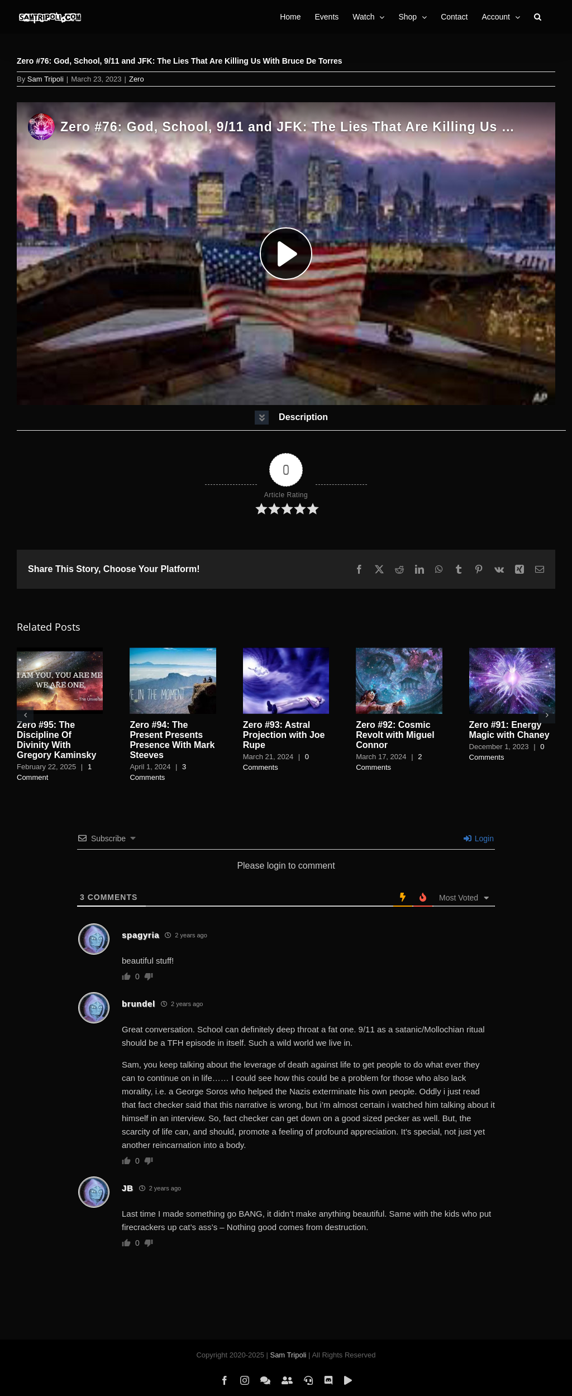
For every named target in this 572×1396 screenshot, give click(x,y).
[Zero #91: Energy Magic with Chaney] (512, 652)
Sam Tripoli (45, 79)
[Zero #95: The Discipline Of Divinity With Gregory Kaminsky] (60, 652)
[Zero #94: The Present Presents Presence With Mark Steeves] (173, 652)
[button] (537, 17)
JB (128, 1188)
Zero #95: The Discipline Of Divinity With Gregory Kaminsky (56, 740)
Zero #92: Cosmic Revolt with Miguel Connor (395, 735)
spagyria (140, 935)
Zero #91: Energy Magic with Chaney (509, 730)
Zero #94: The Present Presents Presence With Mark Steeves (172, 740)
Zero (136, 79)
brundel (138, 1003)
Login (479, 838)
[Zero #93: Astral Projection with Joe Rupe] (286, 652)
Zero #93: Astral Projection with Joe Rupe (284, 735)
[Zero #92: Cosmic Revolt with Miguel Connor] (399, 652)
